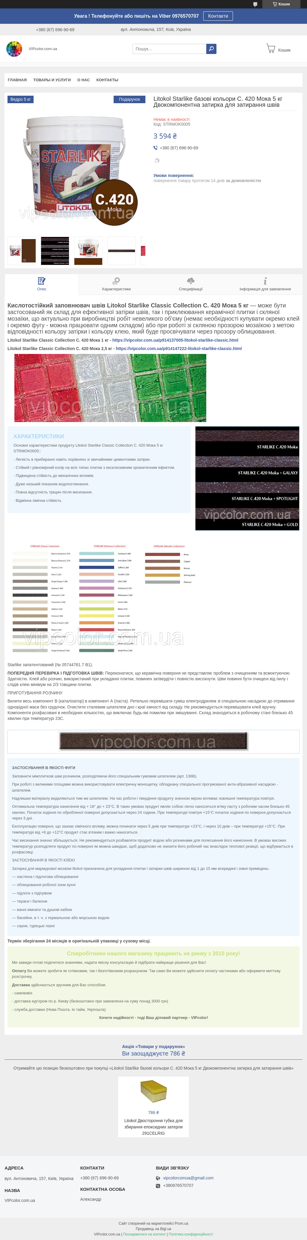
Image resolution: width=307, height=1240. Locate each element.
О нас (83, 80)
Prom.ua (181, 1223)
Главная (17, 80)
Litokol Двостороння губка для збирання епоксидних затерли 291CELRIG (153, 1127)
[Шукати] (211, 49)
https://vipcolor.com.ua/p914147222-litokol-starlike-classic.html (179, 348)
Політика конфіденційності (191, 1234)
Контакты (107, 80)
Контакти (218, 16)
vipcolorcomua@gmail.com (188, 1178)
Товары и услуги (52, 80)
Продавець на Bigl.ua (153, 1229)
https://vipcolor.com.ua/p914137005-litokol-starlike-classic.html (175, 340)
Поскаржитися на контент (144, 1234)
